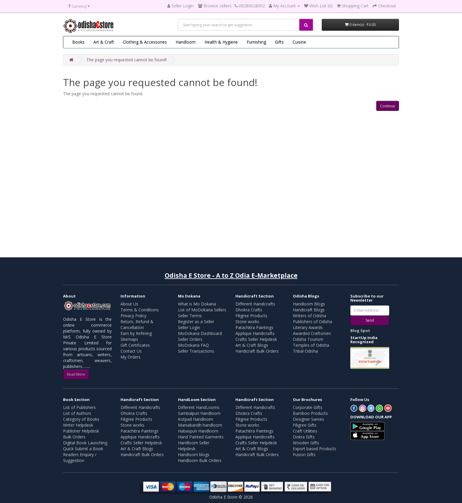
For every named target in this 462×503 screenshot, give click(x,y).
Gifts (279, 42)
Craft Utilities (305, 431)
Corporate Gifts (307, 407)
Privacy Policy (133, 315)
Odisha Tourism (308, 339)
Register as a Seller (196, 321)
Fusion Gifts (304, 454)
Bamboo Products (310, 413)
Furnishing (256, 42)
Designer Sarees (308, 419)
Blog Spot (360, 330)
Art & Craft (103, 42)
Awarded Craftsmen (312, 333)
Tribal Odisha (305, 351)
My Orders (131, 357)
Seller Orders (190, 339)
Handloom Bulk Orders (200, 460)
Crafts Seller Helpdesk (256, 339)
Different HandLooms (199, 407)
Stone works (247, 321)
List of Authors (77, 413)
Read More (76, 374)
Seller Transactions (196, 351)
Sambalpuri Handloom (199, 413)
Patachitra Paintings (254, 327)
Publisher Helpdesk (81, 431)
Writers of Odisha (309, 315)
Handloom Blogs (309, 304)
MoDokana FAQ (193, 345)
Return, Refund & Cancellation (137, 324)
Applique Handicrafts (255, 333)
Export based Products (314, 448)
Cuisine (299, 42)
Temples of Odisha (311, 345)
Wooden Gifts (306, 443)
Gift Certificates (135, 345)
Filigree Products (251, 315)
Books (78, 42)
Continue (387, 106)
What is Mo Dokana (197, 304)
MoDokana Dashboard (200, 333)
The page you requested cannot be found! (126, 60)
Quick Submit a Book (83, 448)
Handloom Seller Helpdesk (193, 445)
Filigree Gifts (304, 425)
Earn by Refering (136, 333)
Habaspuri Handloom (198, 431)
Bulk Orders (74, 437)
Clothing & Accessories (145, 42)
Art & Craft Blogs (251, 345)
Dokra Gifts (304, 437)
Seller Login (189, 327)
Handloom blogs (193, 454)
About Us (129, 304)
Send (370, 320)
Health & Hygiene (221, 42)
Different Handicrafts (255, 304)
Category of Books (81, 419)
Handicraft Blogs (309, 310)
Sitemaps (129, 339)
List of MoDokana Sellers (202, 310)
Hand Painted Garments (201, 437)
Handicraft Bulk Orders (257, 351)
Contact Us (131, 351)
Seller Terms (190, 315)
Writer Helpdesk (78, 425)
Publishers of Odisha (312, 321)
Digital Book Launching (85, 443)
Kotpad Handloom (195, 419)
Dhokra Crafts (248, 310)
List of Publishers (79, 407)
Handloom (186, 42)
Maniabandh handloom (200, 425)
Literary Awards (308, 327)
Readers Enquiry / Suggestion (79, 457)
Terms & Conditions (140, 310)
